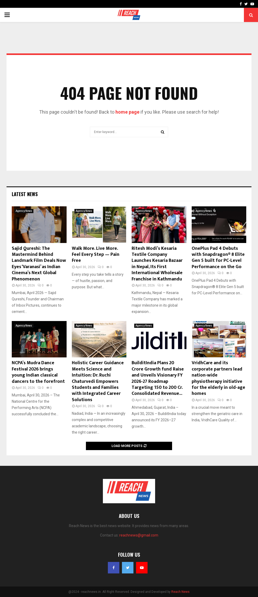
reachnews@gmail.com (138, 535)
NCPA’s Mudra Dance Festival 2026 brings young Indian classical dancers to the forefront (38, 372)
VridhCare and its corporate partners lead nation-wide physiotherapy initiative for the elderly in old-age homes (218, 378)
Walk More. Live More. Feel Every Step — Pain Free (95, 255)
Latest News (25, 194)
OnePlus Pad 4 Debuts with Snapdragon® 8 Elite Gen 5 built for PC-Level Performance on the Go (218, 258)
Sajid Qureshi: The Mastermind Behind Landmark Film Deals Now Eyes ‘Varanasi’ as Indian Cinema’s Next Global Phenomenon (39, 264)
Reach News (180, 592)
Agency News (24, 210)
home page (127, 112)
